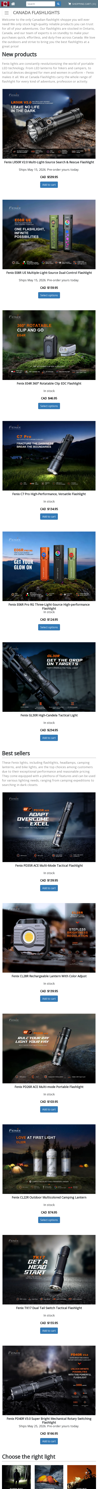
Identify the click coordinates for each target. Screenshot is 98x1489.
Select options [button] (49, 295)
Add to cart (49, 185)
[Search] (40, 3)
